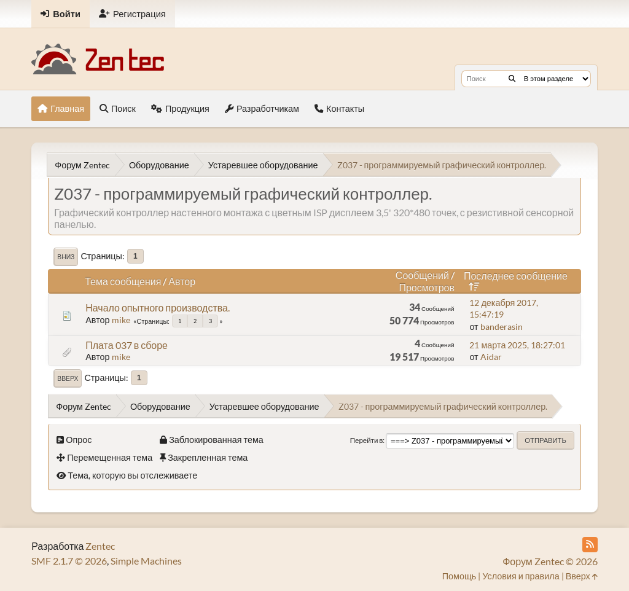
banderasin (501, 326)
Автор (181, 281)
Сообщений (422, 275)
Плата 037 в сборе (126, 345)
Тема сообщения (123, 281)
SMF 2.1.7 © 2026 (69, 560)
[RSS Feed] (590, 544)
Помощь (459, 576)
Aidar (491, 356)
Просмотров (426, 287)
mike (121, 320)
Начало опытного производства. (157, 307)
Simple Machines (146, 560)
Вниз (65, 256)
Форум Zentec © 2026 (550, 561)
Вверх (67, 378)
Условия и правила (520, 576)
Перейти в (366, 440)
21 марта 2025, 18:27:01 (517, 345)
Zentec (100, 546)
